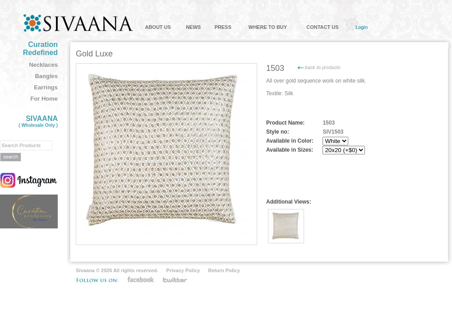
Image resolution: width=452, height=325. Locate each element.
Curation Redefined (40, 48)
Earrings (46, 87)
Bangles (46, 76)
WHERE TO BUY (268, 27)
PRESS (222, 27)
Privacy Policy (183, 270)
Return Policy (224, 270)
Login (361, 27)
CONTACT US (322, 27)
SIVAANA (38, 121)
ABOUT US (158, 27)
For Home (44, 98)
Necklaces (43, 64)
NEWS (193, 27)
